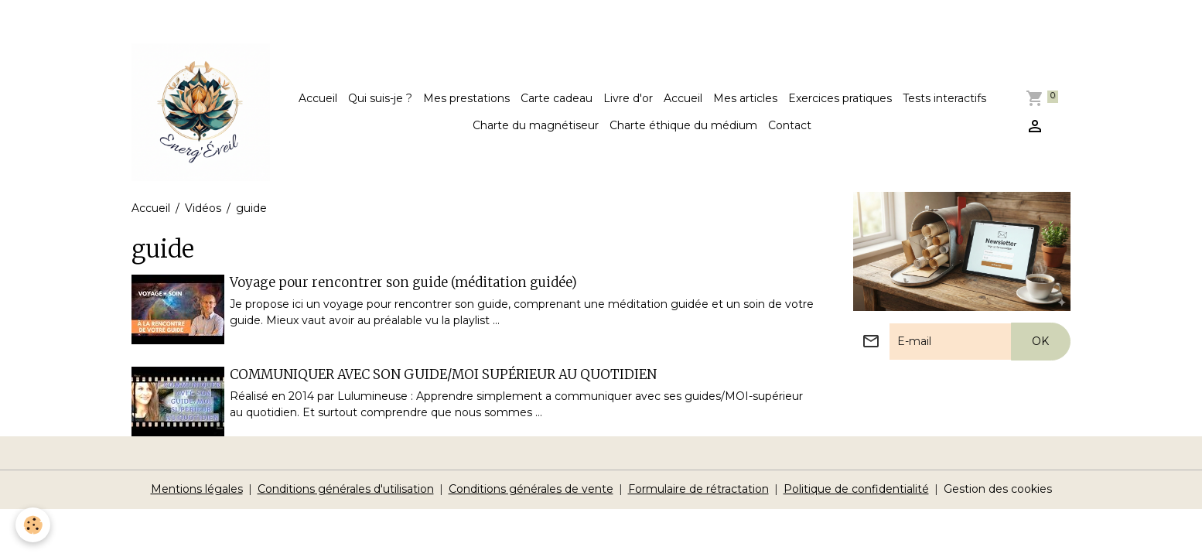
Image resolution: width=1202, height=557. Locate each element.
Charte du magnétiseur (536, 125)
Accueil (318, 98)
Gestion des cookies (998, 489)
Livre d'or (628, 98)
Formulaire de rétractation (698, 489)
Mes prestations (466, 98)
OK (1040, 341)
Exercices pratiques (840, 98)
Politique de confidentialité (856, 489)
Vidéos (203, 208)
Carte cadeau (556, 98)
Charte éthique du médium (683, 125)
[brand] (200, 112)
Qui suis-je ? (380, 98)
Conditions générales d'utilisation (346, 489)
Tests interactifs (944, 98)
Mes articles (745, 98)
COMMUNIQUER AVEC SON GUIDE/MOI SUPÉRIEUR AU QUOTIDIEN (443, 374)
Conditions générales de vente (531, 489)
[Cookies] (32, 524)
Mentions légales (197, 489)
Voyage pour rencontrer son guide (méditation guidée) (403, 282)
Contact (789, 125)
